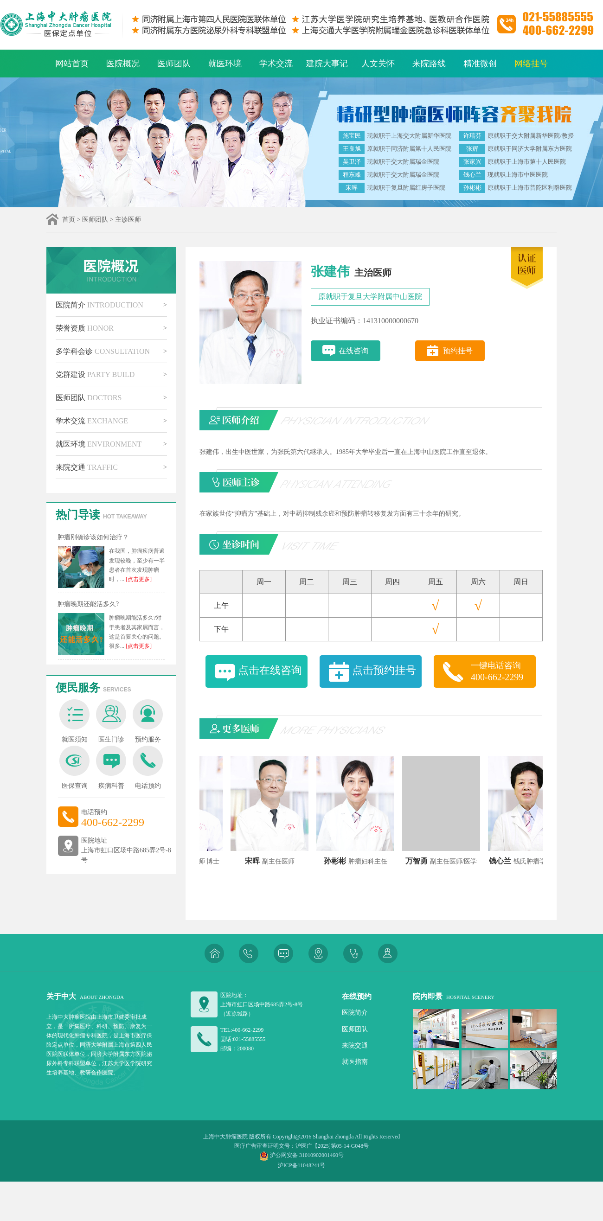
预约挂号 (458, 351)
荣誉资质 (85, 328)
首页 (68, 219)
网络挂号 (531, 63)
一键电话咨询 (503, 672)
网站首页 (72, 63)
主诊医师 (128, 219)
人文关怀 (378, 63)
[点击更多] (138, 579)
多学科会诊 (103, 351)
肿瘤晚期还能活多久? (88, 604)
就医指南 (355, 1061)
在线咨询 (353, 351)
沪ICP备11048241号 (301, 1165)
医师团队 (174, 63)
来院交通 (87, 467)
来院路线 (429, 63)
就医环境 (225, 63)
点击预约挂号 (384, 670)
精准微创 (480, 63)
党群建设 (95, 374)
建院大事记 (327, 63)
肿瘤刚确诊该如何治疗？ (93, 537)
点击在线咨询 (270, 670)
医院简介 (99, 305)
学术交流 (276, 63)
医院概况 (123, 63)
